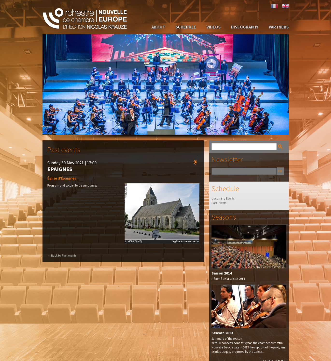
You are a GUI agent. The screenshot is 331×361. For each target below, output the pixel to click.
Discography (244, 27)
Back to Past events (61, 255)
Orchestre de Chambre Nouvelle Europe (84, 17)
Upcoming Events (222, 198)
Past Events (218, 203)
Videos (213, 27)
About (158, 27)
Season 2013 (222, 332)
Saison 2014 (221, 272)
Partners (279, 27)
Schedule (186, 27)
